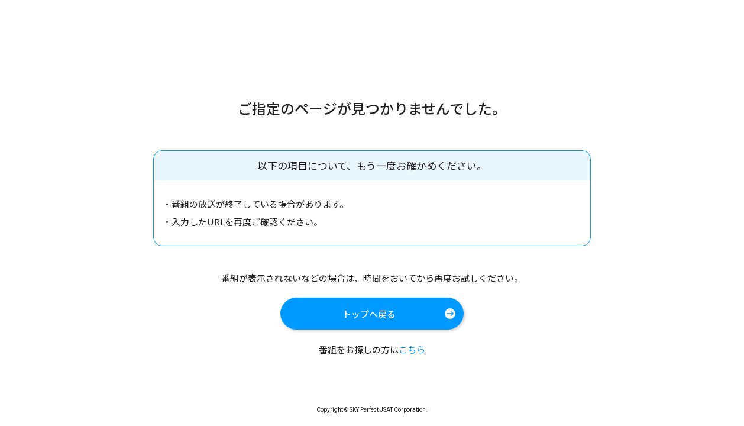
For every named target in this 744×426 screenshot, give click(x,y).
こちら (412, 349)
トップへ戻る (369, 314)
